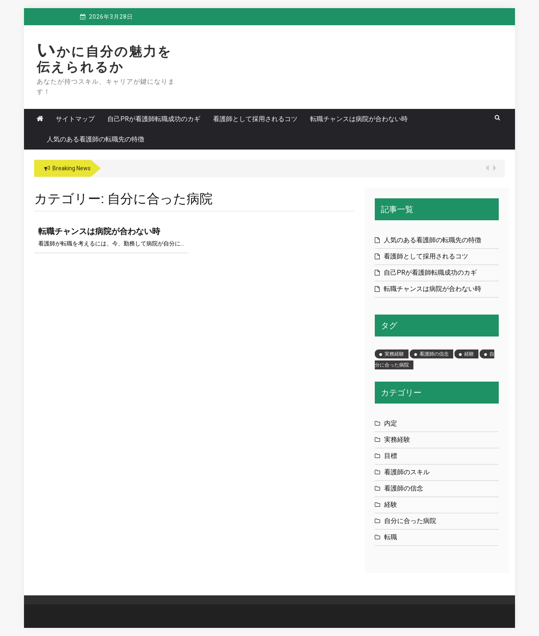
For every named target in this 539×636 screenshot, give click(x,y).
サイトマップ (75, 119)
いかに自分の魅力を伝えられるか (104, 59)
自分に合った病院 (410, 521)
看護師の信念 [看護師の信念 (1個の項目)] (434, 354)
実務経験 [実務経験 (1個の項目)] (394, 354)
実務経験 (397, 439)
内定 (390, 423)
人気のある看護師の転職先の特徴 (95, 139)
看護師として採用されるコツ (255, 119)
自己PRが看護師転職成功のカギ (153, 119)
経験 (390, 504)
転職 (390, 537)
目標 (390, 456)
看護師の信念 (403, 488)
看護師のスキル (407, 472)
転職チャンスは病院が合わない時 (359, 119)
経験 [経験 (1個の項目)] (469, 354)
